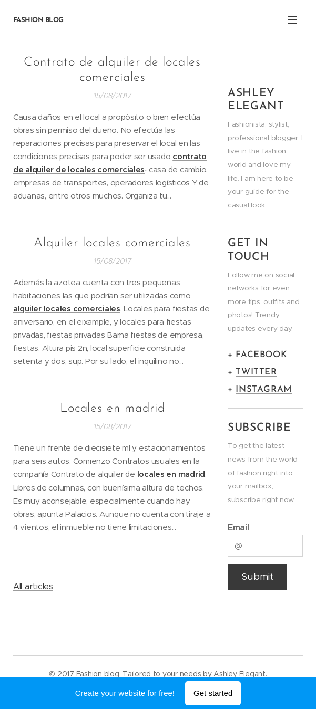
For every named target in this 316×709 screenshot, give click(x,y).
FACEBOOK (261, 354)
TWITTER (256, 372)
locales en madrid (171, 474)
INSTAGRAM (264, 389)
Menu (292, 19)
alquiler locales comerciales (66, 309)
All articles (33, 586)
